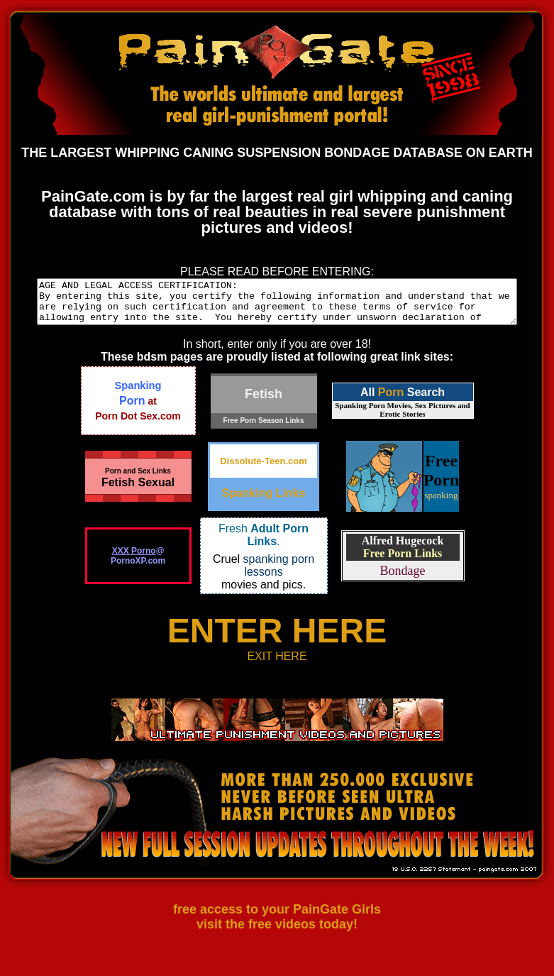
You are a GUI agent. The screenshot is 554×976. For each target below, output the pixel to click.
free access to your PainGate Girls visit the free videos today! (277, 925)
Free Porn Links (403, 562)
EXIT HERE (276, 665)
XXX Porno (134, 559)
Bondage (403, 579)
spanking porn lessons (279, 573)
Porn (391, 401)
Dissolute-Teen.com (263, 469)
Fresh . (263, 543)
